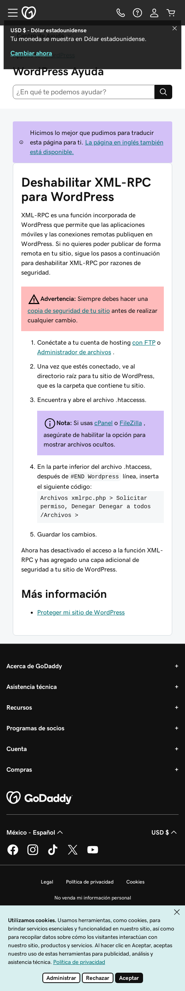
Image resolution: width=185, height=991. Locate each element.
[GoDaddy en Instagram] (32, 854)
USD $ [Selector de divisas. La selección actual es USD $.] (165, 832)
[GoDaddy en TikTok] (52, 854)
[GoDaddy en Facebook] (12, 854)
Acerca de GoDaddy (34, 666)
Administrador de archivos (74, 352)
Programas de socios (35, 728)
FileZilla (130, 422)
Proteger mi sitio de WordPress (81, 612)
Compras (19, 769)
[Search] (163, 92)
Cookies (135, 881)
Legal (47, 881)
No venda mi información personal (92, 897)
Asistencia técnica (31, 686)
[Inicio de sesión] (154, 12)
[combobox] (83, 92)
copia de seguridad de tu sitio (69, 310)
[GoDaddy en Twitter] (72, 854)
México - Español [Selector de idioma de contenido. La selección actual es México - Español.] (35, 832)
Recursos (19, 707)
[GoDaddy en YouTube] (92, 854)
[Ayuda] (137, 12)
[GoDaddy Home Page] (39, 798)
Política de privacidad (89, 881)
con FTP (143, 342)
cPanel (103, 422)
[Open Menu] (9, 13)
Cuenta (16, 748)
